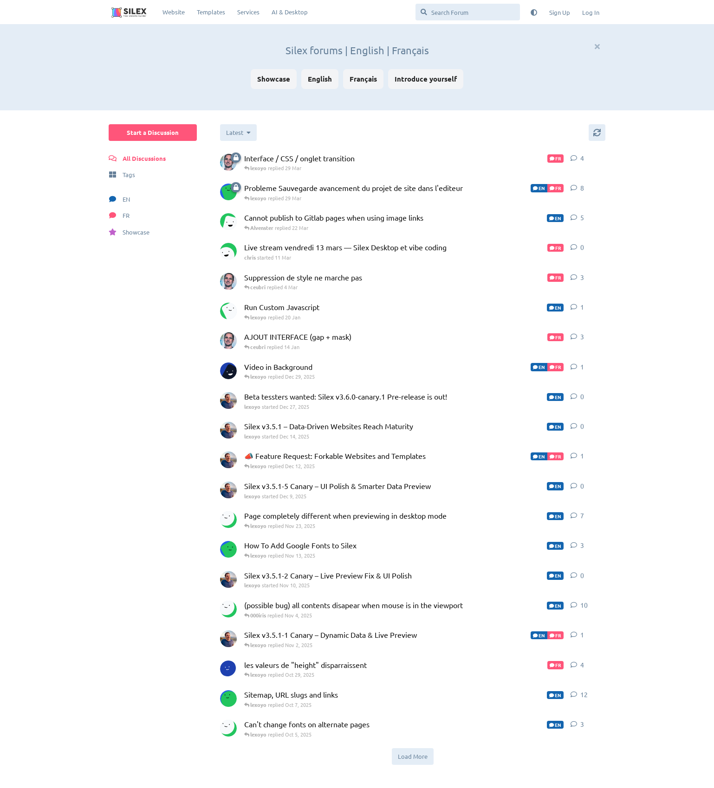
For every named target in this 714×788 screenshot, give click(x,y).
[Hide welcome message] (597, 46)
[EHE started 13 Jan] (228, 311)
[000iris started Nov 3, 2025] (228, 519)
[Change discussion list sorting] (238, 132)
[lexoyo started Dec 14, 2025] (228, 430)
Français (363, 78)
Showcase (273, 78)
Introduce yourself (426, 78)
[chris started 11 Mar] (228, 251)
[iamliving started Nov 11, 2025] (228, 549)
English (320, 78)
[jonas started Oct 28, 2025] (228, 669)
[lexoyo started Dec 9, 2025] (228, 490)
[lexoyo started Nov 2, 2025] (228, 638)
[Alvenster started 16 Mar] (228, 221)
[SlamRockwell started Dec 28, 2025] (228, 370)
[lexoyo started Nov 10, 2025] (228, 579)
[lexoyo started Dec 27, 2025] (228, 400)
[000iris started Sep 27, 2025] (228, 728)
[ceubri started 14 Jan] (228, 162)
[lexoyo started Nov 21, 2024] (228, 459)
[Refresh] (597, 132)
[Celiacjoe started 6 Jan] (228, 192)
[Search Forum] (467, 12)
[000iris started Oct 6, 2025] (228, 609)
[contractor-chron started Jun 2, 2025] (228, 698)
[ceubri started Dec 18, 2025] (228, 281)
